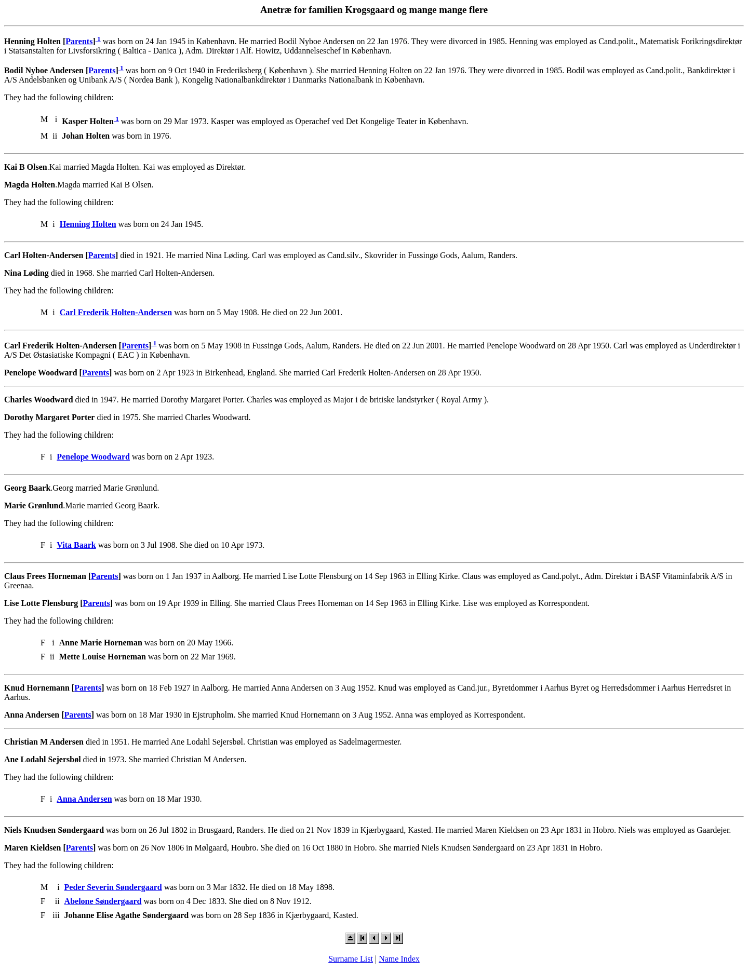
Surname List (350, 958)
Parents (78, 41)
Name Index (399, 958)
